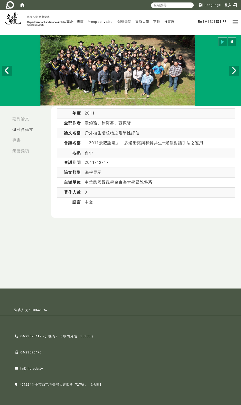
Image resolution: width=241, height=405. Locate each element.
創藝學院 (124, 22)
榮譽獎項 (20, 150)
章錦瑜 (91, 123)
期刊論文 (20, 118)
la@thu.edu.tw (32, 368)
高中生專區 (75, 22)
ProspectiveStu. (101, 22)
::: (5, 116)
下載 (156, 22)
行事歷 (169, 22)
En (200, 21)
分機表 (50, 336)
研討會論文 (22, 129)
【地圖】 (96, 384)
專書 (16, 140)
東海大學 (142, 22)
